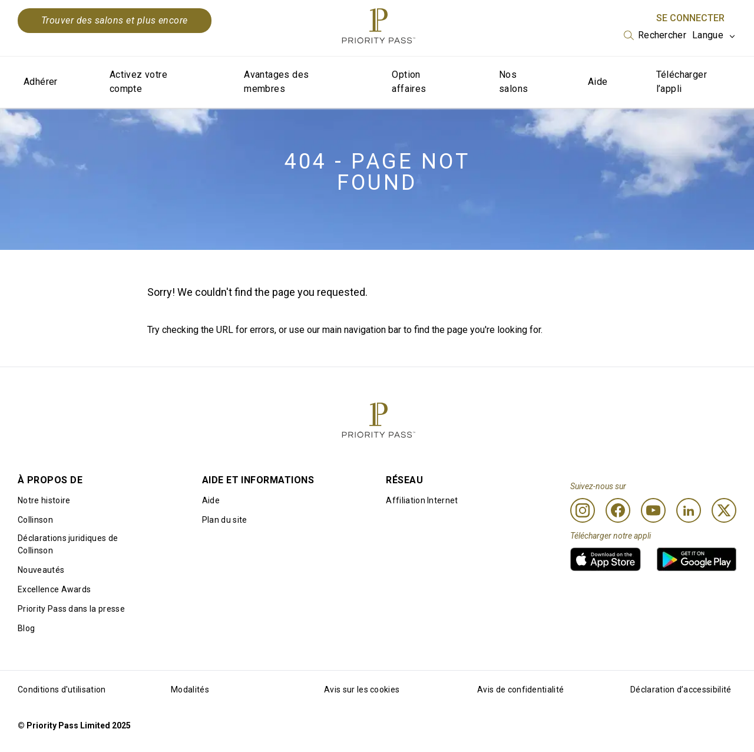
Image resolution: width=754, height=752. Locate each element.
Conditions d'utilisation (62, 689)
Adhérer (41, 81)
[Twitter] (724, 510)
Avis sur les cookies (361, 689)
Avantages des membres (276, 81)
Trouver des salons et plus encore (114, 20)
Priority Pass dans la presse (71, 609)
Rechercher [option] (662, 35)
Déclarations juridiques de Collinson (68, 544)
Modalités (190, 689)
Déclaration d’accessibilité (681, 689)
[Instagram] (582, 510)
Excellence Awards (54, 589)
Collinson (35, 520)
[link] (605, 559)
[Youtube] (653, 510)
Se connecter (690, 18)
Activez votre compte (138, 81)
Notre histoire (44, 500)
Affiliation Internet (422, 500)
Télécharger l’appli (681, 81)
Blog (26, 628)
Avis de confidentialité (520, 689)
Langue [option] (707, 35)
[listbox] (655, 35)
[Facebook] (618, 510)
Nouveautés (41, 570)
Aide (598, 81)
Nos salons (513, 81)
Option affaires (409, 81)
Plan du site (224, 520)
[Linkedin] (688, 510)
